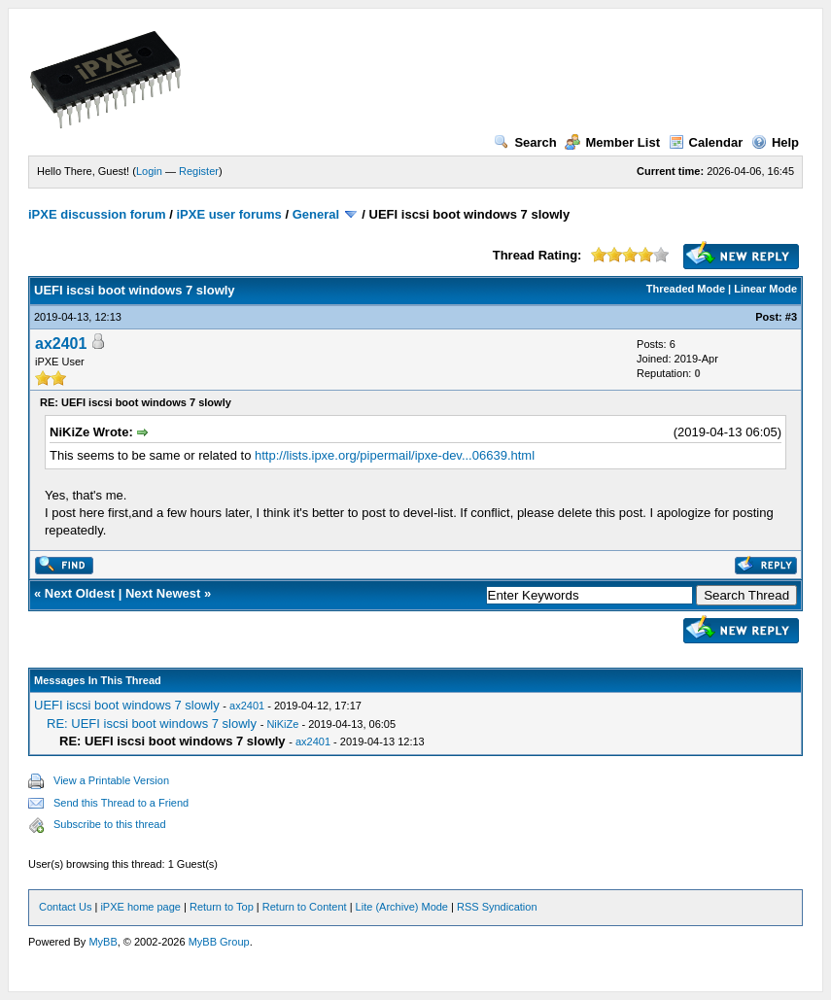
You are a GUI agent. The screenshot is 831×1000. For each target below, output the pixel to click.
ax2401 (61, 343)
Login (149, 171)
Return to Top (222, 907)
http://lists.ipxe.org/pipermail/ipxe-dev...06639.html (395, 455)
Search (525, 142)
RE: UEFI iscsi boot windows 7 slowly (152, 723)
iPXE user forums (228, 214)
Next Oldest (80, 593)
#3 (791, 317)
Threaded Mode (685, 288)
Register (199, 171)
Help (775, 142)
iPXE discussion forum (97, 214)
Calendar (706, 142)
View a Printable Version (111, 780)
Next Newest (162, 593)
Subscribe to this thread (109, 824)
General (316, 214)
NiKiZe (282, 724)
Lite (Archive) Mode (402, 907)
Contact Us (65, 907)
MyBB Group (219, 942)
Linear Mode (765, 288)
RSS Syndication (497, 907)
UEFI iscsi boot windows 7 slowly (127, 705)
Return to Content (304, 907)
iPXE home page (140, 907)
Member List (612, 142)
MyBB (102, 942)
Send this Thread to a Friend (121, 803)
